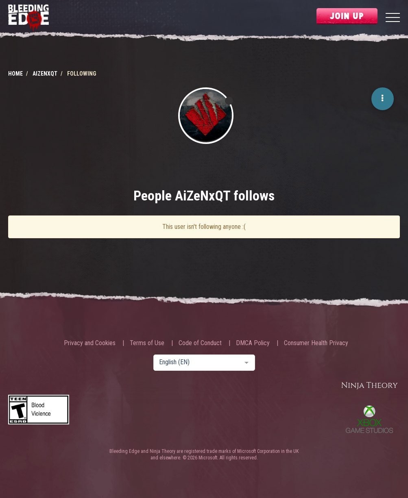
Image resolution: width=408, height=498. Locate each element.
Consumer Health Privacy (316, 343)
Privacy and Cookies (90, 343)
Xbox (369, 419)
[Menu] (393, 18)
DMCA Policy (253, 343)
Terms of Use (147, 343)
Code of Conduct (200, 343)
